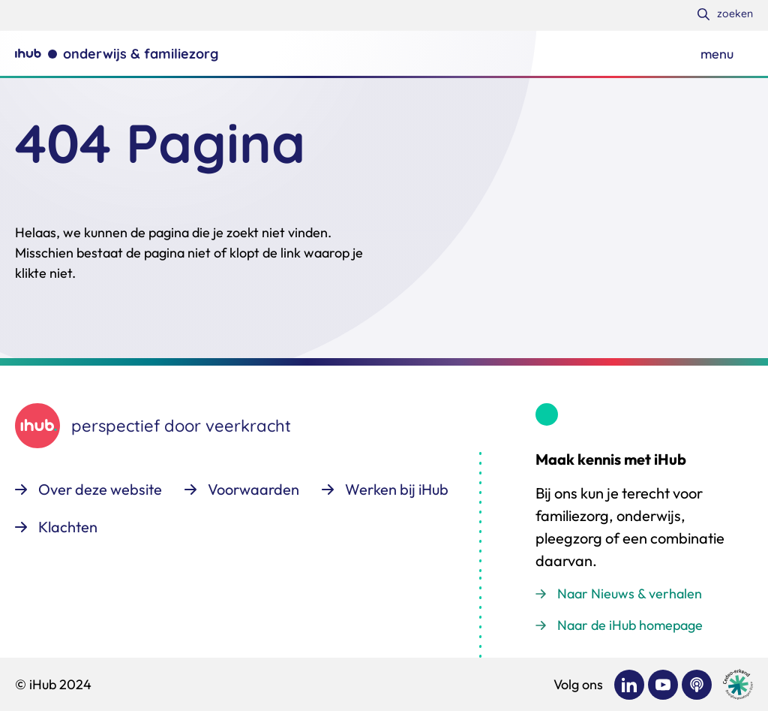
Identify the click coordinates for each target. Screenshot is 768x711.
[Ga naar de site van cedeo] (738, 684)
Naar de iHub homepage (630, 625)
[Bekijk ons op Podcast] (697, 685)
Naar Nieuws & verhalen (629, 593)
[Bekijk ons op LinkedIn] (629, 685)
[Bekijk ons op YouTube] (663, 685)
